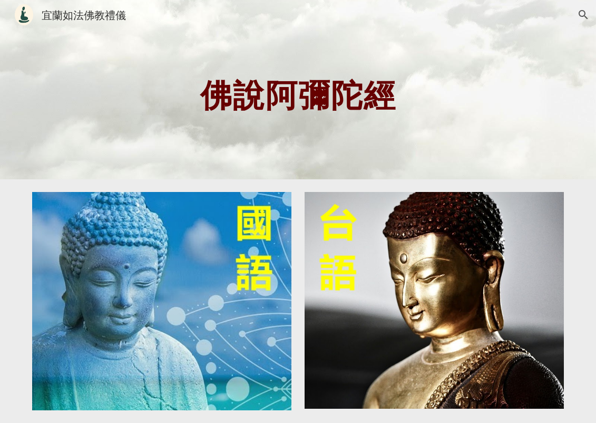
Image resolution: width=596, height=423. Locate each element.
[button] (583, 14)
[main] (298, 89)
